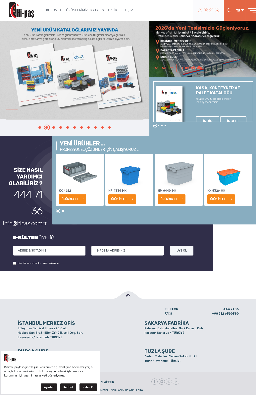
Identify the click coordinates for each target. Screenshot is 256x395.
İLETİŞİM (120, 10)
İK (109, 10)
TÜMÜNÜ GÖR (189, 69)
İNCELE (216, 113)
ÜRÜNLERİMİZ (71, 10)
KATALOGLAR (95, 10)
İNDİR (202, 113)
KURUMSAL (49, 10)
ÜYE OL (182, 250)
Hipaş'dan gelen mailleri (36, 263)
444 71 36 (29, 192)
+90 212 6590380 (225, 313)
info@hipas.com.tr (28, 199)
